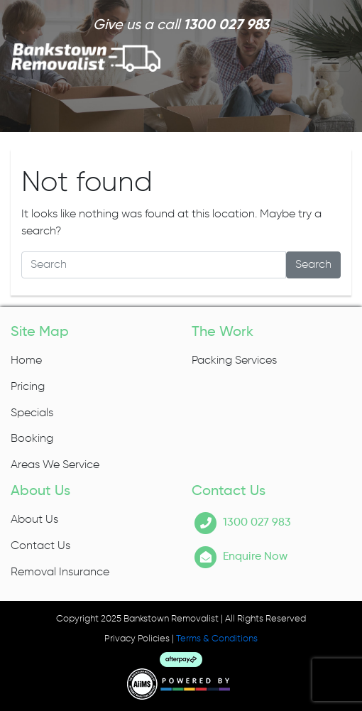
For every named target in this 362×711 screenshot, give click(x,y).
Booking (32, 439)
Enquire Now (255, 557)
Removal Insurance (60, 572)
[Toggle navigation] (331, 57)
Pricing (28, 387)
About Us (34, 520)
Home (26, 361)
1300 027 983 (226, 25)
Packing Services (234, 361)
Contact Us (40, 546)
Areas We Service (55, 465)
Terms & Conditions (217, 639)
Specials (32, 413)
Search (313, 265)
